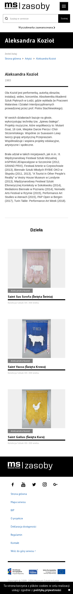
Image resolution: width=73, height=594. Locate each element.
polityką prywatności (47, 590)
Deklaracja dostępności (23, 526)
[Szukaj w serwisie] (30, 18)
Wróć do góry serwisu (23, 551)
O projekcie (17, 518)
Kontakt (15, 543)
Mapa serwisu (18, 502)
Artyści (28, 58)
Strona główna (13, 58)
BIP (12, 510)
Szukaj (64, 18)
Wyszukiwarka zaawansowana (36, 27)
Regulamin (16, 534)
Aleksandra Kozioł (46, 58)
